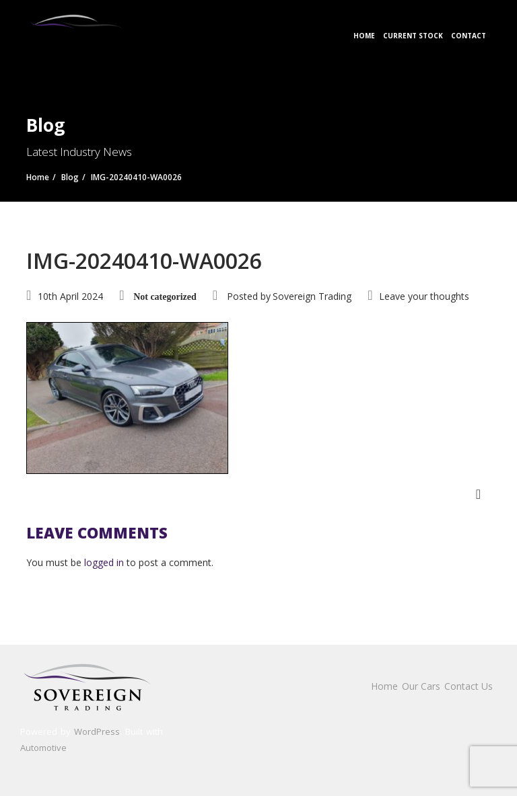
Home (364, 35)
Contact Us (468, 686)
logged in (104, 562)
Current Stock (413, 35)
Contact (468, 35)
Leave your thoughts (424, 296)
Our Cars (421, 686)
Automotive (43, 748)
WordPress (97, 731)
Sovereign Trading (312, 296)
